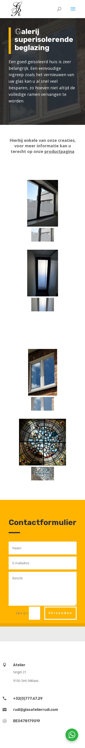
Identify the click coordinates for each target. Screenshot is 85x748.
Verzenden (60, 613)
